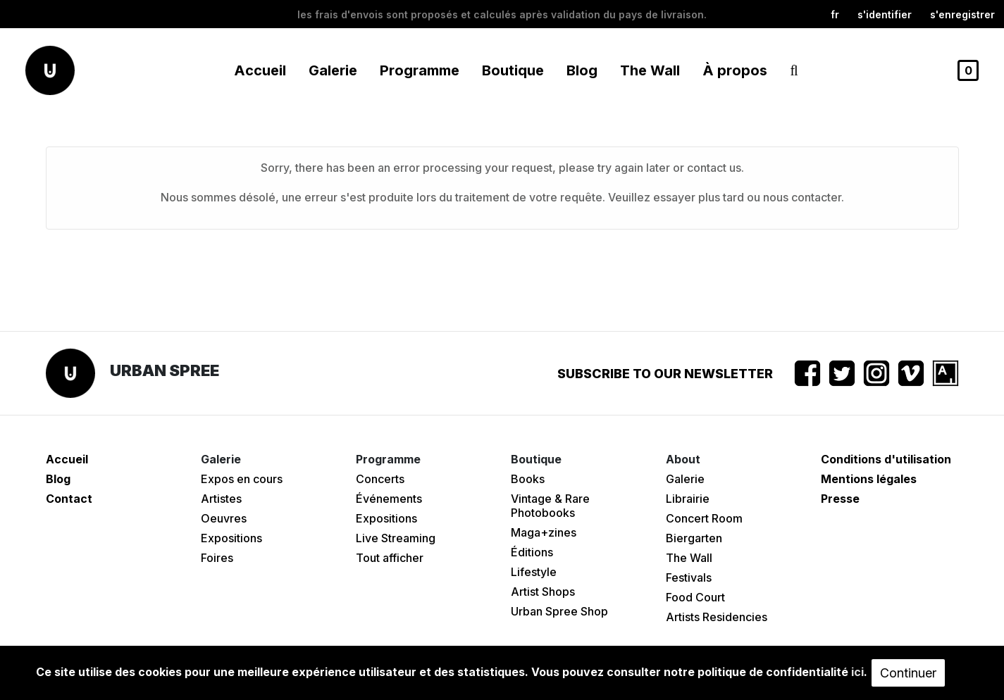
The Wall (650, 70)
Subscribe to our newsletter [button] (665, 373)
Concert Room (704, 518)
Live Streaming (395, 538)
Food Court (695, 597)
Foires (217, 558)
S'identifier (884, 14)
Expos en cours (242, 479)
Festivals (689, 577)
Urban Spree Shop (559, 611)
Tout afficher (389, 558)
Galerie (685, 479)
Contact (69, 499)
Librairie (687, 499)
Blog (581, 70)
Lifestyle (534, 572)
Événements (389, 499)
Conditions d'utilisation (886, 459)
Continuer (908, 672)
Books (528, 479)
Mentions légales (869, 479)
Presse (840, 499)
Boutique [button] (513, 70)
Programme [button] (419, 70)
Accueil (260, 70)
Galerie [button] (333, 70)
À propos (734, 70)
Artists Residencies (716, 617)
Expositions (231, 538)
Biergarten (694, 538)
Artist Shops (543, 592)
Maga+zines (543, 532)
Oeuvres (224, 518)
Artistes (221, 499)
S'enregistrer (962, 14)
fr (835, 14)
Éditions (532, 552)
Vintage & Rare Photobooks (550, 506)
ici (857, 672)
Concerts (380, 479)
